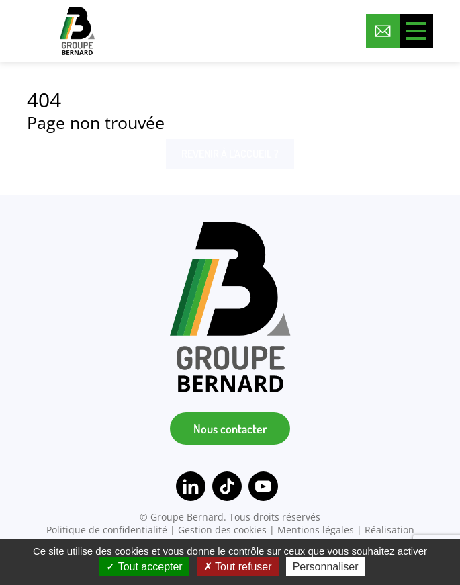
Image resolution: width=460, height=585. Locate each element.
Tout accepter (144, 566)
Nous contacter (230, 428)
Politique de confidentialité (106, 529)
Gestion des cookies (222, 529)
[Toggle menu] (416, 31)
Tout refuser (237, 566)
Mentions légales (315, 529)
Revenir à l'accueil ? (230, 154)
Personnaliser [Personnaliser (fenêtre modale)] (326, 566)
